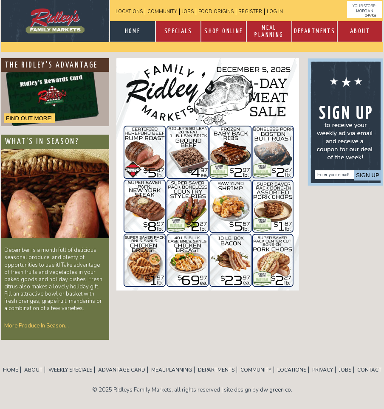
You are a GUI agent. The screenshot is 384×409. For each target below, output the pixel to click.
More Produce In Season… (36, 326)
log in (275, 11)
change (370, 15)
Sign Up (367, 175)
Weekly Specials (70, 370)
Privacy (322, 370)
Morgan (364, 11)
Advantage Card (121, 370)
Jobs (188, 11)
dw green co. (276, 390)
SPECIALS (178, 31)
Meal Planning (268, 31)
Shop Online (223, 31)
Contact (369, 370)
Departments (314, 31)
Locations (129, 11)
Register (250, 11)
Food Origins (216, 11)
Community (162, 11)
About (360, 31)
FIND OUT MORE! (29, 118)
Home (133, 31)
